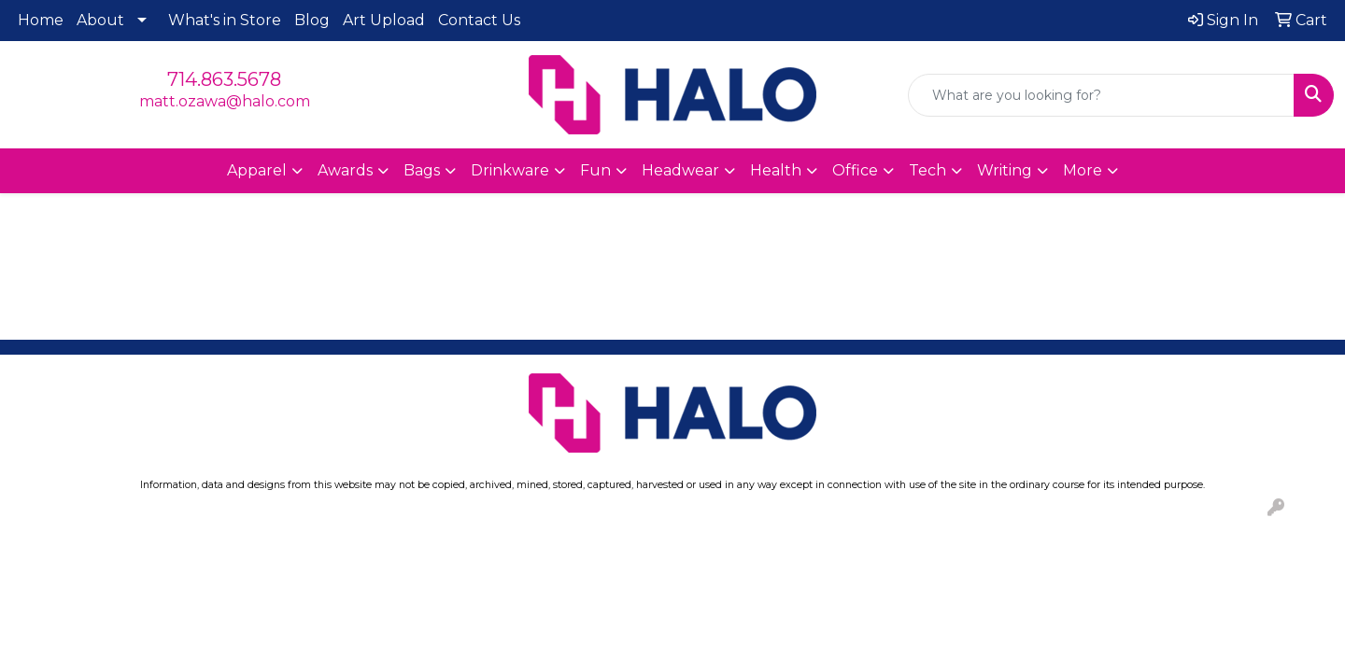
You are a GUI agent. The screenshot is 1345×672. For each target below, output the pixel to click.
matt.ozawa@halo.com (224, 101)
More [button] (1082, 170)
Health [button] (775, 170)
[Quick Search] (1101, 95)
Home (41, 20)
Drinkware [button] (510, 170)
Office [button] (855, 170)
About (100, 20)
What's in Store (224, 20)
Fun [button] (595, 170)
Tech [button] (927, 170)
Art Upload (384, 20)
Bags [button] (422, 170)
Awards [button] (345, 170)
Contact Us (479, 20)
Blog (312, 20)
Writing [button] (1004, 170)
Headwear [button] (680, 170)
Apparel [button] (257, 170)
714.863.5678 (224, 79)
